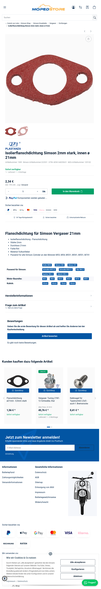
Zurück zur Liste (12, 23)
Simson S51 (72, 265)
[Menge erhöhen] (37, 191)
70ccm (63, 283)
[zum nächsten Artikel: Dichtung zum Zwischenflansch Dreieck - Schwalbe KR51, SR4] (91, 31)
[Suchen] (94, 17)
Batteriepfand (8, 472)
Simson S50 (60, 265)
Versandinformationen (12, 482)
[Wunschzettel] (87, 7)
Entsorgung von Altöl (44, 487)
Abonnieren (84, 447)
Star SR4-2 (80, 269)
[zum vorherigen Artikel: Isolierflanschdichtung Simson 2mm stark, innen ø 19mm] (85, 31)
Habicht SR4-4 (62, 274)
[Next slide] (95, 398)
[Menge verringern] (8, 191)
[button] (4, 7)
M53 (44, 279)
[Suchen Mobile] (49, 17)
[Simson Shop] (48, 7)
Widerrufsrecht (41, 502)
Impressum (10, 581)
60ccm (54, 283)
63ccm (45, 283)
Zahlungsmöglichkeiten (12, 477)
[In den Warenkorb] (73, 191)
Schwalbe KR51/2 (49, 269)
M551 (86, 279)
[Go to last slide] (4, 398)
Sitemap (39, 482)
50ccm (72, 283)
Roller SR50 (47, 265)
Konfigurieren (77, 569)
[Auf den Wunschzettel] (88, 39)
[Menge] (23, 191)
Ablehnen (77, 576)
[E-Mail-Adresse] (40, 448)
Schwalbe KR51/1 (66, 269)
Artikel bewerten (49, 336)
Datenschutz (23, 581)
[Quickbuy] (18, 390)
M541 (69, 279)
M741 (77, 279)
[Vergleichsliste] (80, 7)
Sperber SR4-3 (48, 274)
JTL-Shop (16, 586)
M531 (60, 279)
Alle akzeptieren (77, 562)
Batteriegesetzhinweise (45, 497)
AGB (37, 477)
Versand (24, 185)
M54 (52, 279)
